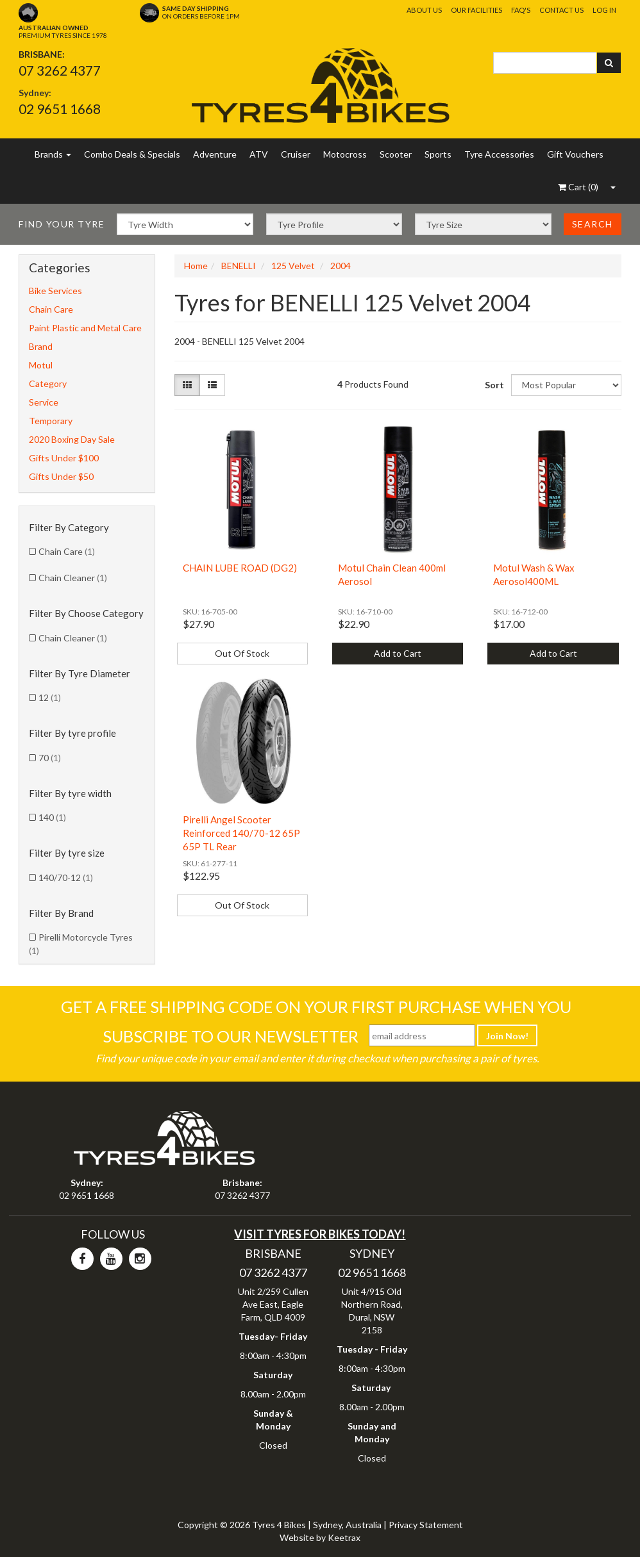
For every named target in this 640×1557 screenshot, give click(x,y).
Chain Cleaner (72, 577)
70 (49, 757)
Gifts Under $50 (61, 476)
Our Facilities (476, 10)
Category (48, 383)
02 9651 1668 (60, 109)
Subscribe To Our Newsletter (230, 1036)
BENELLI (238, 265)
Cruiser (295, 154)
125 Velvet (293, 265)
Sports (438, 154)
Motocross (345, 154)
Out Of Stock (242, 653)
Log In (604, 10)
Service (43, 402)
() (578, 186)
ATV (258, 154)
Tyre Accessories (499, 154)
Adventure (215, 154)
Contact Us (561, 10)
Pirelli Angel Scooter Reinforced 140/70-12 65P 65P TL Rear (241, 833)
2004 (340, 265)
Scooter (396, 154)
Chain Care (51, 309)
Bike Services (55, 290)
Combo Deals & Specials (132, 154)
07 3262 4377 (60, 70)
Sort (493, 384)
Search (592, 223)
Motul (41, 364)
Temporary (50, 420)
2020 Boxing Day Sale (72, 439)
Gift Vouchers (575, 154)
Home (196, 265)
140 (52, 817)
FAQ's (520, 10)
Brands (53, 154)
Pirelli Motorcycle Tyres (81, 944)
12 (49, 697)
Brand (41, 346)
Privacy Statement (426, 1524)
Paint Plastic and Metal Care (85, 327)
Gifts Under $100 (64, 457)
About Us (424, 10)
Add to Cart (397, 653)
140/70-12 (65, 877)
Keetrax (344, 1537)
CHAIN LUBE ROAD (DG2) (240, 567)
